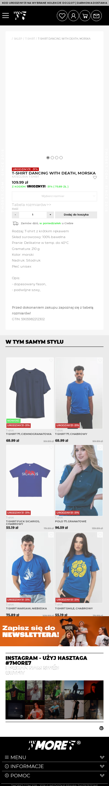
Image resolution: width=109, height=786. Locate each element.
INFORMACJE (27, 766)
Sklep (18, 38)
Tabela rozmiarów (29, 204)
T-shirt (30, 38)
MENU (18, 757)
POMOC (20, 775)
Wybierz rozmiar (52, 196)
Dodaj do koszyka (76, 214)
